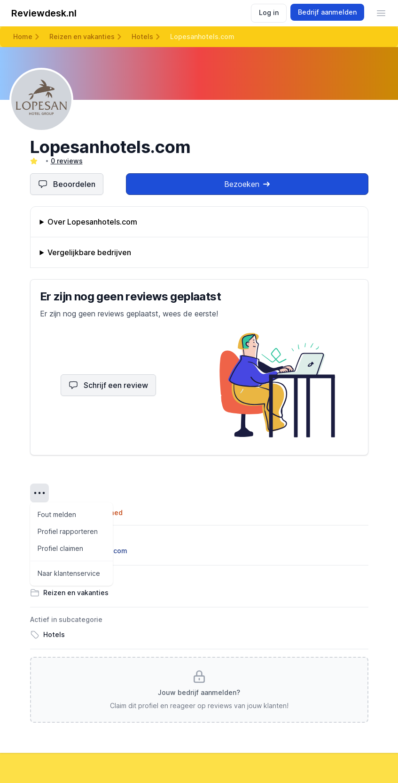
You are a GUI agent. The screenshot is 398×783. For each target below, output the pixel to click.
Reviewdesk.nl (44, 13)
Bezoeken (247, 184)
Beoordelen (66, 184)
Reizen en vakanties (82, 36)
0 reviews (67, 161)
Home (22, 36)
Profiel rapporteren (68, 531)
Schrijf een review (108, 385)
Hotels (142, 36)
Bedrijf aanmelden (327, 12)
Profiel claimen (60, 548)
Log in (269, 12)
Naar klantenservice (69, 573)
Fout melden (57, 514)
